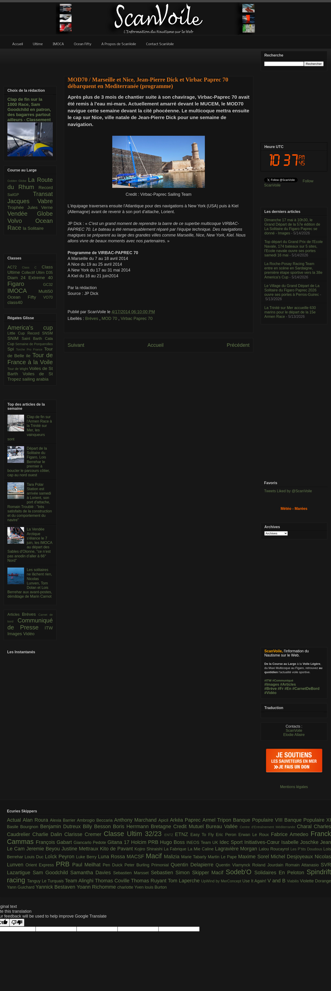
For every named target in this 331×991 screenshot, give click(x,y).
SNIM (14, 338)
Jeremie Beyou (43, 849)
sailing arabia (35, 379)
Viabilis (293, 881)
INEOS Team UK (202, 842)
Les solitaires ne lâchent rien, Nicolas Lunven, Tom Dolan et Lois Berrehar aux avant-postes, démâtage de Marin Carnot (29, 583)
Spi (11, 349)
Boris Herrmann (132, 826)
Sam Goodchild (51, 872)
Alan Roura (36, 820)
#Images (271, 684)
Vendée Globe (30, 213)
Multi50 (45, 291)
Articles (14, 614)
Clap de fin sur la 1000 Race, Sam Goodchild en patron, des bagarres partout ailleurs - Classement (29, 109)
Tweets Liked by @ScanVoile (288, 491)
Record (45, 187)
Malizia (172, 856)
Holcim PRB (145, 842)
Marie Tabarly (194, 857)
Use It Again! (255, 881)
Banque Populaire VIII (258, 820)
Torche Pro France (30, 349)
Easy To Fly (203, 834)
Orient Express (40, 865)
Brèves (92, 318)
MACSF (136, 856)
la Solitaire (33, 228)
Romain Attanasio (303, 865)
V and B (277, 881)
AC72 (14, 267)
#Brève (270, 689)
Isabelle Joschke (300, 842)
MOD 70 (110, 318)
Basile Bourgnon (23, 826)
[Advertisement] (158, 59)
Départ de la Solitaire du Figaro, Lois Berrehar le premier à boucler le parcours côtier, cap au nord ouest (28, 461)
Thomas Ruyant (149, 881)
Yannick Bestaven (56, 887)
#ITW (268, 680)
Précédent (238, 345)
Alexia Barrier (63, 820)
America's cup (30, 327)
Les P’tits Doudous (306, 849)
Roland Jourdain (268, 865)
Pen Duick (114, 865)
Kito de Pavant (117, 849)
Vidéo (28, 633)
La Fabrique (176, 849)
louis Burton (156, 887)
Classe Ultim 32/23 (134, 833)
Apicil (164, 820)
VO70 (48, 297)
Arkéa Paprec (186, 820)
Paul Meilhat (87, 865)
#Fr (281, 689)
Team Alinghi (80, 881)
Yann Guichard (21, 887)
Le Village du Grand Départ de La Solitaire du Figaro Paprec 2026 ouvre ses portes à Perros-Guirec (291, 290)
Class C (32, 267)
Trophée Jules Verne (30, 207)
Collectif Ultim (34, 273)
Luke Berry (87, 857)
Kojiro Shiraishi (149, 849)
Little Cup (17, 333)
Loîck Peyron (60, 856)
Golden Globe (17, 181)
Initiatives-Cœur (262, 842)
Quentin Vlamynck (234, 865)
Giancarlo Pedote (91, 842)
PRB (64, 864)
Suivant (76, 345)
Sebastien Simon (171, 872)
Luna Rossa (112, 856)
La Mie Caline (201, 849)
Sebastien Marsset (132, 873)
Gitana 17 (119, 842)
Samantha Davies (91, 872)
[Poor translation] (16, 922)
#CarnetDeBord (305, 689)
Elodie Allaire (294, 735)
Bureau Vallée (223, 826)
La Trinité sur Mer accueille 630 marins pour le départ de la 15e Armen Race (290, 312)
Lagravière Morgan (237, 849)
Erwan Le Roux (254, 834)
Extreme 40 (40, 277)
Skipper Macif (209, 872)
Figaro (25, 284)
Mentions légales (294, 787)
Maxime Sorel (254, 856)
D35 (49, 273)
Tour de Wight (18, 369)
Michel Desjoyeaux (293, 856)
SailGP (20, 195)
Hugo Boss (173, 842)
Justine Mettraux (80, 849)
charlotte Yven (131, 887)
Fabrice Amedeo (291, 834)
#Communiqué (282, 680)
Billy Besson (98, 826)
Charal (305, 826)
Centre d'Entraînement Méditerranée (268, 827)
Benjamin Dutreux (61, 826)
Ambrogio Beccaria (95, 820)
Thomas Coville (113, 881)
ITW (49, 627)
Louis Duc (35, 857)
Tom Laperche (184, 881)
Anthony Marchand (136, 820)
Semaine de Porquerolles (34, 344)
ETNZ (182, 834)
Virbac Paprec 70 (137, 318)
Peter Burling (138, 865)
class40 (14, 302)
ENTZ (169, 835)
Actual (15, 820)
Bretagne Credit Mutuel (178, 826)
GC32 (48, 285)
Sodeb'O (240, 872)
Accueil (155, 345)
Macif (155, 856)
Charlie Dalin (48, 834)
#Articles (288, 684)
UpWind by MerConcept (221, 881)
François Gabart (54, 842)
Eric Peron (227, 834)
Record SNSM (40, 333)
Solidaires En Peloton (280, 872)
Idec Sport (232, 842)
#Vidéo (270, 693)
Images (15, 633)
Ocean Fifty (25, 297)
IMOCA (22, 290)
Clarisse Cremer (84, 834)
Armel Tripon (217, 820)
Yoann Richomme (97, 887)
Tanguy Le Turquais (46, 881)
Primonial (161, 865)
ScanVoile (294, 730)
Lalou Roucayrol (274, 849)
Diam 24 (17, 277)
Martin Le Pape (223, 857)
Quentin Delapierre (193, 865)
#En (287, 689)
